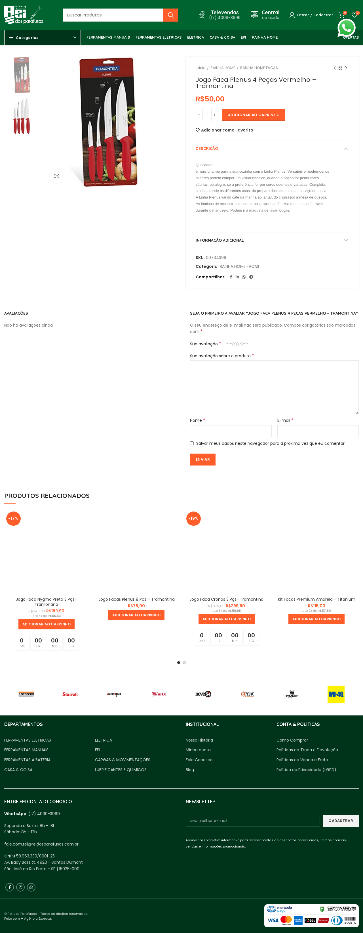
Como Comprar (292, 740)
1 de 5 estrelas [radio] (229, 344)
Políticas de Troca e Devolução (307, 750)
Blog (190, 770)
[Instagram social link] (20, 887)
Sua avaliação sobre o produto (222, 356)
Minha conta (198, 750)
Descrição (207, 148)
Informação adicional (220, 240)
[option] (22, 75)
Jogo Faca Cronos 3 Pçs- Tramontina (226, 599)
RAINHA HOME (222, 67)
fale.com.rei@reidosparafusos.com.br (41, 844)
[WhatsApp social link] (244, 277)
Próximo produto (346, 68)
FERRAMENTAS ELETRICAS (27, 740)
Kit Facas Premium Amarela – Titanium (316, 599)
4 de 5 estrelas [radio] (242, 344)
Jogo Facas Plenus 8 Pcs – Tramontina (136, 599)
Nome (197, 420)
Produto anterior (334, 68)
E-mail (285, 420)
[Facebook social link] (231, 277)
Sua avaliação (205, 344)
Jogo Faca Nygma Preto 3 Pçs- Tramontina (46, 601)
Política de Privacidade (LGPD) (306, 770)
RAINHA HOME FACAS (259, 67)
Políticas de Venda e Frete (302, 760)
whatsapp (346, 22)
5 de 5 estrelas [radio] (246, 344)
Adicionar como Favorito (227, 130)
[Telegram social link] (251, 277)
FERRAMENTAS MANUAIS (26, 750)
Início (201, 67)
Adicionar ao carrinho (254, 115)
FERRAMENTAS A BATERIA (27, 760)
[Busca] (120, 15)
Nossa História (199, 740)
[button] (46, 624)
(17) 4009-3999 (44, 814)
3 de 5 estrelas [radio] (237, 344)
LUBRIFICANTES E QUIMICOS (121, 770)
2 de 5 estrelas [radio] (233, 344)
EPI (97, 750)
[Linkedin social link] (237, 277)
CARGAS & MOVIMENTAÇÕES (122, 760)
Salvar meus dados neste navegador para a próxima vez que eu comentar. (270, 443)
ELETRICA (103, 740)
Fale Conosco (199, 760)
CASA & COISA (18, 770)
